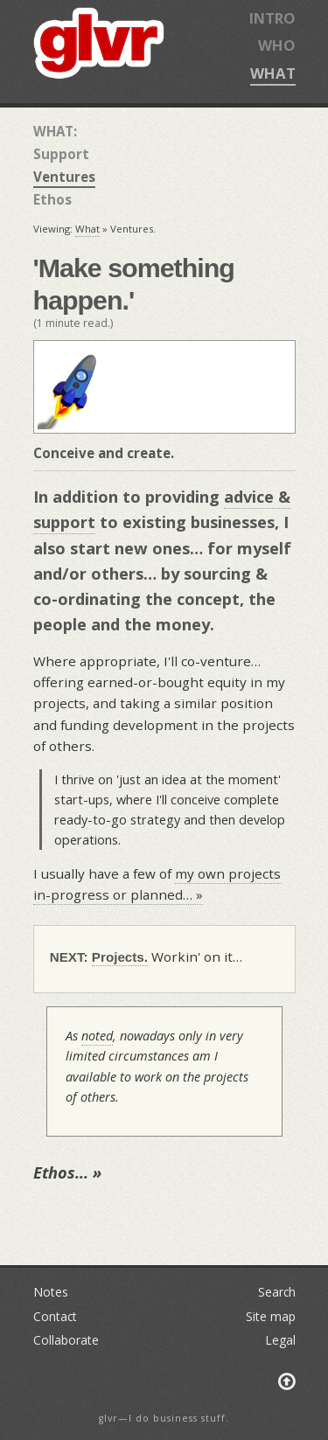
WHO (277, 45)
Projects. (120, 957)
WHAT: (55, 131)
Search (277, 1291)
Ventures (64, 176)
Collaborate (66, 1340)
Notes (50, 1291)
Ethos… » (67, 1172)
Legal (280, 1340)
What (87, 228)
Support (61, 154)
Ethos (52, 199)
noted (97, 1035)
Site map (271, 1316)
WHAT (273, 73)
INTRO (272, 18)
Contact (55, 1316)
